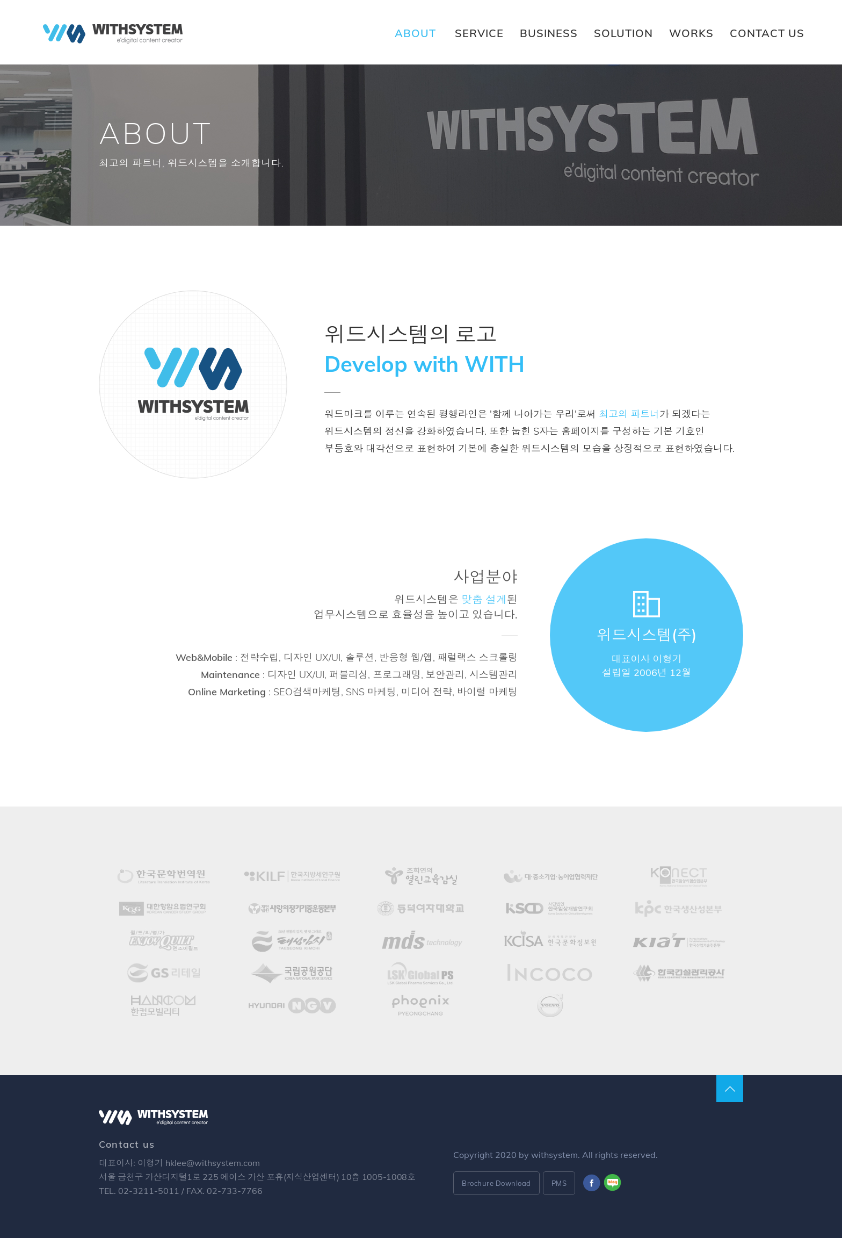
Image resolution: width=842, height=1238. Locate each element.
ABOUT (415, 33)
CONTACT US (767, 33)
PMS (559, 1183)
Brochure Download (496, 1183)
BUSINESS (549, 33)
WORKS (691, 33)
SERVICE (479, 33)
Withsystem (113, 34)
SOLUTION (623, 33)
